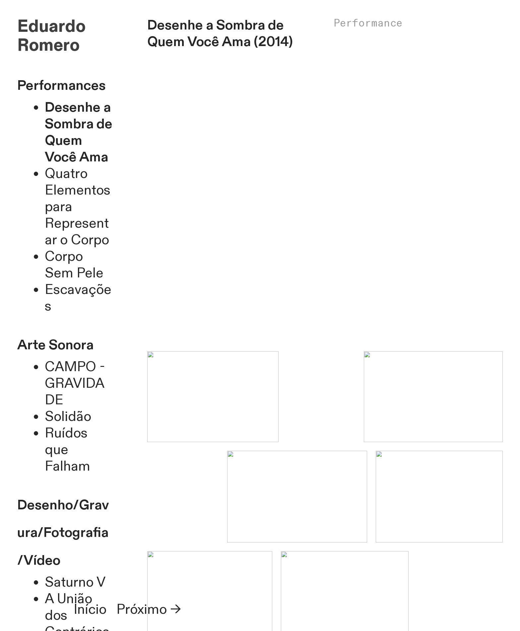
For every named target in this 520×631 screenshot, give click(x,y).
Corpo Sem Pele (74, 265)
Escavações (78, 298)
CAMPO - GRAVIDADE (75, 383)
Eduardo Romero (51, 36)
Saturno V (75, 582)
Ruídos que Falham (67, 450)
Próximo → (148, 610)
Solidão (68, 417)
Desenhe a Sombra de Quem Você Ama (78, 132)
